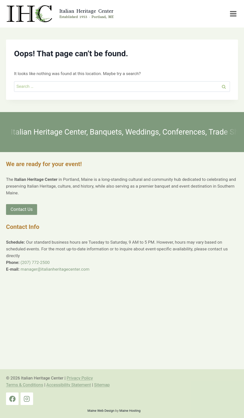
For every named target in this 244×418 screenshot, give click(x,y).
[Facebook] (12, 398)
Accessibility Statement (68, 384)
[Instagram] (27, 398)
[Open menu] (233, 14)
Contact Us (22, 209)
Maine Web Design (101, 410)
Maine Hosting (129, 410)
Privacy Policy (80, 377)
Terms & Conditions (24, 384)
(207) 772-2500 (35, 262)
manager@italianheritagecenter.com (55, 269)
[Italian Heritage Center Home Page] (59, 13)
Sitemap (102, 384)
